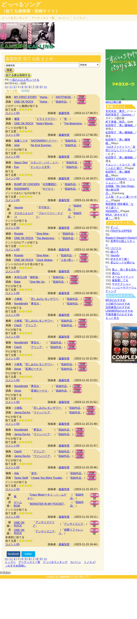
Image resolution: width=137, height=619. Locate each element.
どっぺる (15, 18)
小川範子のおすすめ (117, 303)
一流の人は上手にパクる (24, 79)
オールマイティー (123, 276)
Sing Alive (42, 233)
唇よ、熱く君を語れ (124, 269)
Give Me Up (37, 281)
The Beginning (73, 123)
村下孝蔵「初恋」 (116, 121)
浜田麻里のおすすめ (117, 307)
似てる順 (11, 90)
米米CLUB (20, 277)
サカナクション (121, 284)
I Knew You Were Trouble (46, 477)
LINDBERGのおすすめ (119, 310)
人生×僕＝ (67, 260)
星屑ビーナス (33, 368)
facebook (13, 553)
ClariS (18, 325)
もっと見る (112, 318)
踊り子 (114, 251)
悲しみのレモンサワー (44, 299)
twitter (28, 553)
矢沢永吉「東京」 (116, 111)
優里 (17, 118)
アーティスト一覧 (29, 562)
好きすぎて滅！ (120, 259)
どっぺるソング (21, 4)
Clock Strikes (44, 260)
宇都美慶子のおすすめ (119, 314)
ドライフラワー (46, 118)
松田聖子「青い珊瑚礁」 (120, 125)
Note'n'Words (44, 123)
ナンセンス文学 (40, 167)
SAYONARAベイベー (44, 140)
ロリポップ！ (82, 576)
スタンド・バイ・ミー (44, 162)
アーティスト (43, 18)
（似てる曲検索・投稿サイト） (30, 11)
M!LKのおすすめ (115, 300)
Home (43, 97)
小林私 (18, 299)
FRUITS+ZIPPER (121, 230)
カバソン (64, 18)
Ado (16, 473)
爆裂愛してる (120, 280)
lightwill (65, 576)
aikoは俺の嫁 (113, 102)
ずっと (114, 227)
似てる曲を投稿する (18, 75)
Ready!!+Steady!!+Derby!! (121, 237)
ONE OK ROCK (23, 101)
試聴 (81, 97)
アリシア (30, 325)
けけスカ (115, 248)
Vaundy (18, 207)
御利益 (34, 277)
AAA (17, 145)
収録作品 (61, 101)
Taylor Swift (21, 477)
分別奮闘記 (49, 184)
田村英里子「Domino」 (119, 114)
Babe (17, 281)
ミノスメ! (79, 18)
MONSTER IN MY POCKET (47, 503)
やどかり (48, 188)
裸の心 (116, 273)
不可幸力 (44, 207)
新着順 (25, 90)
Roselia (18, 233)
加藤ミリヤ (21, 140)
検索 (9, 70)
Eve (16, 167)
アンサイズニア (73, 523)
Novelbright (21, 303)
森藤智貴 (64, 113)
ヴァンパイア (42, 412)
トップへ (10, 562)
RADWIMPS (21, 188)
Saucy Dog (20, 162)
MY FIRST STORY (25, 97)
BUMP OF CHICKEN (27, 184)
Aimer (17, 368)
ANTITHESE (63, 97)
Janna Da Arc (22, 412)
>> (45, 86)
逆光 (34, 473)
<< (6, 86)
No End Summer (41, 145)
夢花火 (35, 303)
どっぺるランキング (55, 562)
